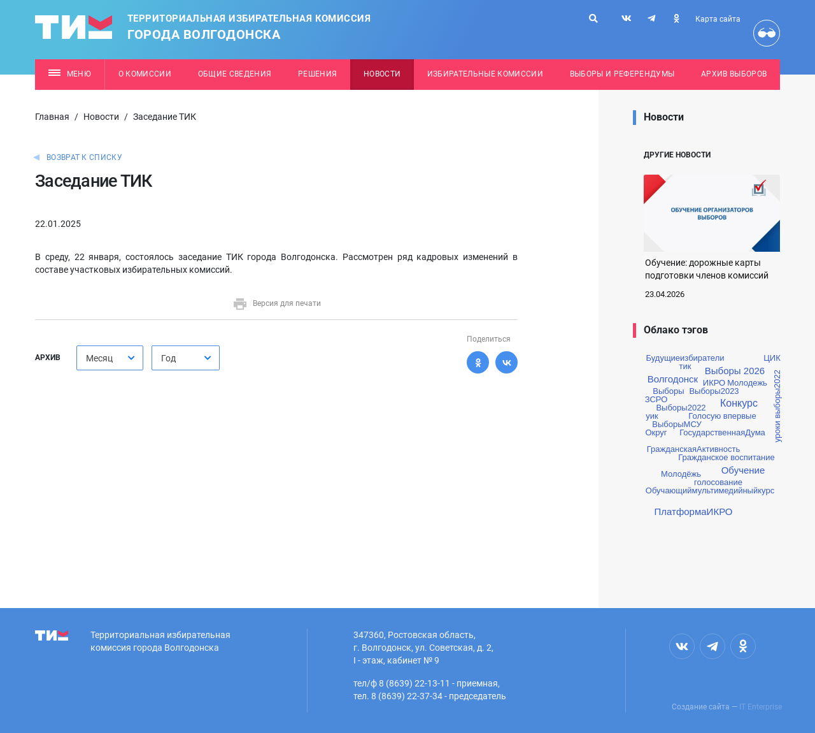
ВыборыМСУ (676, 424)
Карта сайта (718, 19)
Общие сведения (235, 73)
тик (685, 366)
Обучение (743, 470)
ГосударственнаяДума (722, 432)
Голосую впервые (722, 416)
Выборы (668, 391)
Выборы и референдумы (622, 73)
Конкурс (739, 403)
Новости (382, 73)
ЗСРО (656, 399)
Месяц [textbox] (99, 358)
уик (652, 416)
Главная (52, 117)
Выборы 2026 (735, 370)
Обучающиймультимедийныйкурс (710, 490)
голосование (718, 482)
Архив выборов (734, 73)
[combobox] (109, 357)
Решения (317, 73)
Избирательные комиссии (485, 73)
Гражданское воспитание (726, 457)
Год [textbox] (168, 358)
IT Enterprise (760, 706)
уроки (777, 431)
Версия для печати (276, 303)
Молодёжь (681, 474)
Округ (656, 432)
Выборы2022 (680, 407)
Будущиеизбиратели (685, 358)
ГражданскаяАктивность (693, 449)
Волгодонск (673, 379)
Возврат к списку (84, 157)
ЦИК (772, 358)
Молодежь (747, 383)
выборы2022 (777, 394)
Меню (69, 73)
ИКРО (714, 383)
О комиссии (144, 73)
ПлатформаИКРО (694, 511)
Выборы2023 (714, 391)
